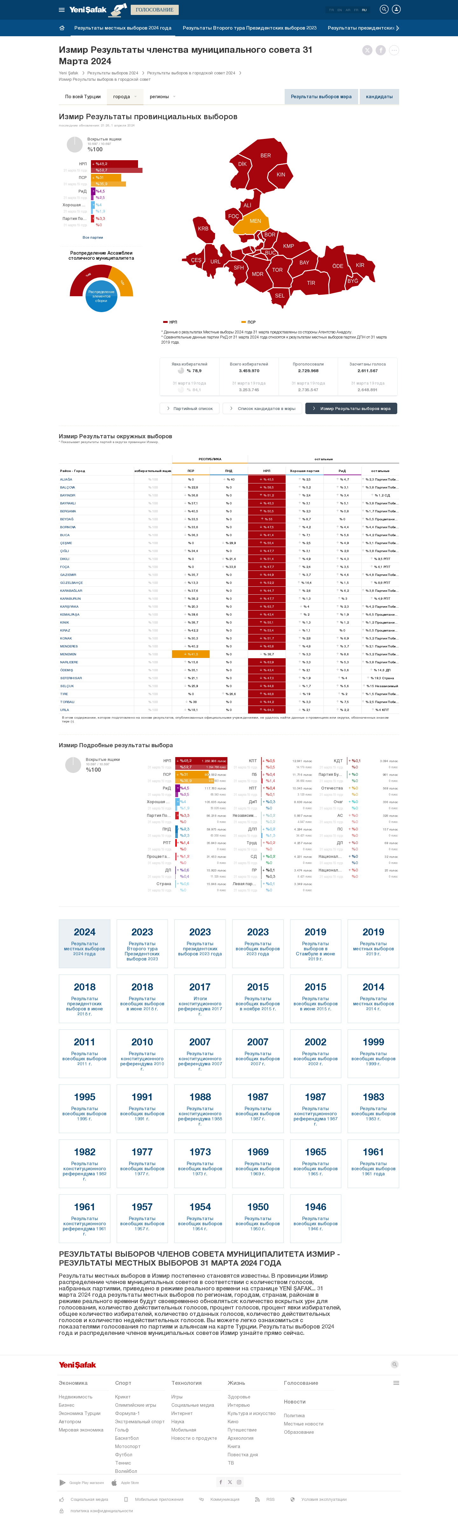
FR (356, 10)
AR (348, 10)
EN (339, 10)
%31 (122, 282)
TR (331, 10)
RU (364, 10)
